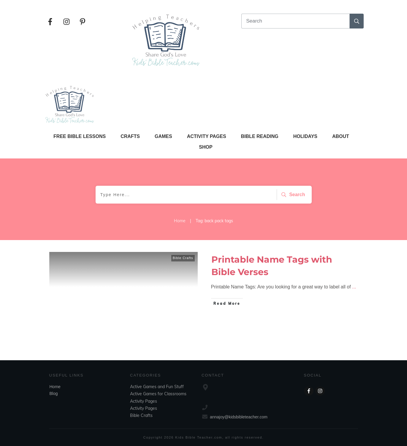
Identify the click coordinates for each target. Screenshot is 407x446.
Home (55, 386)
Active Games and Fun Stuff (157, 386)
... (354, 286)
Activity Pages (143, 401)
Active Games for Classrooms (158, 393)
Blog (54, 393)
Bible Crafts (183, 258)
